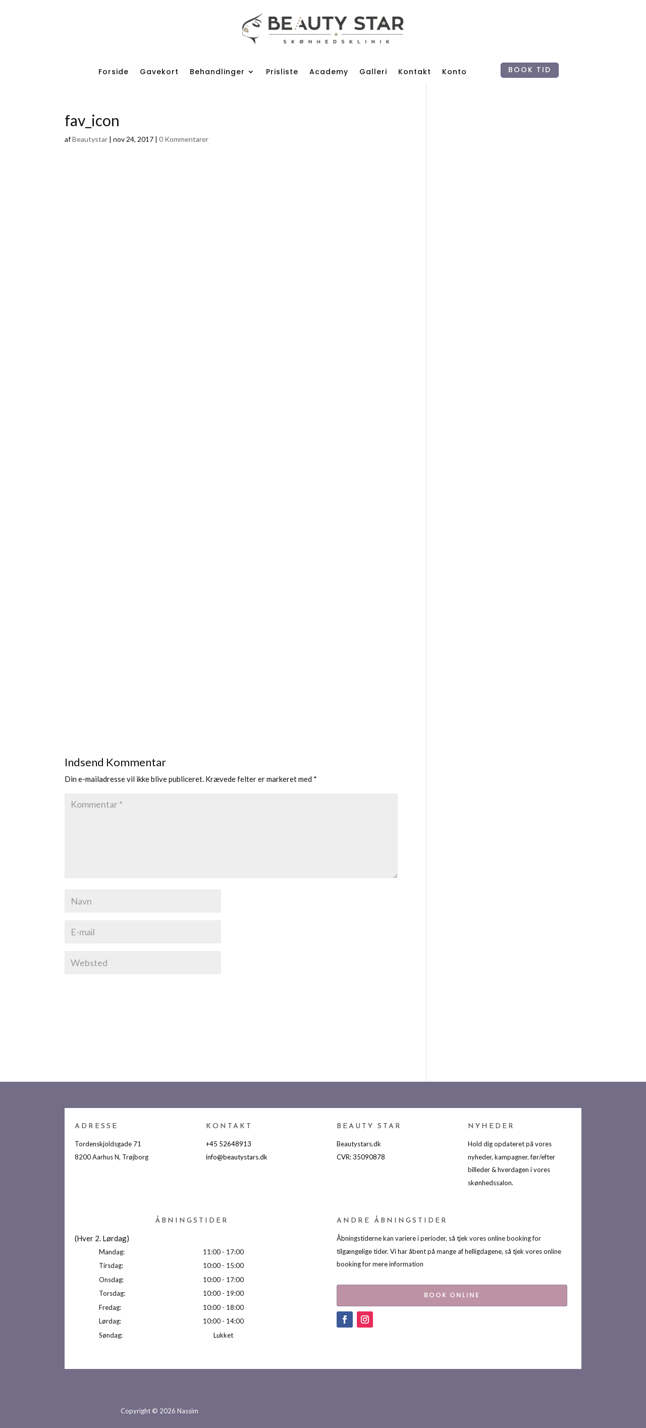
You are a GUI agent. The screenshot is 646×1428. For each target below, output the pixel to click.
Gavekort (159, 72)
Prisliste (282, 72)
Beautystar (89, 139)
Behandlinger (217, 72)
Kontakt (414, 72)
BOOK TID (529, 70)
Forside (113, 72)
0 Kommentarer (183, 139)
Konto (454, 72)
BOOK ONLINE (431, 1293)
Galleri (373, 72)
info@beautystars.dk (236, 1157)
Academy (328, 72)
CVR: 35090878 (361, 1157)
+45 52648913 (228, 1144)
